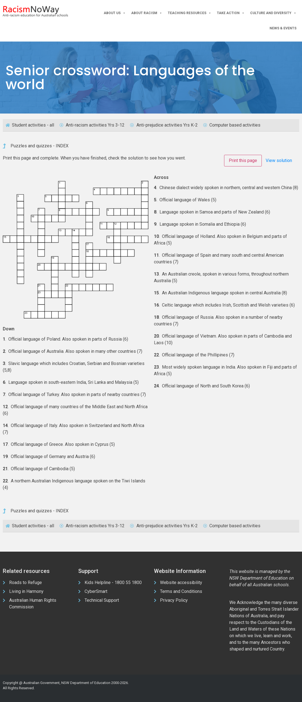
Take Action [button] (231, 13)
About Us (115, 13)
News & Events (283, 28)
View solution (279, 160)
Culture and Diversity (273, 13)
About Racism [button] (146, 13)
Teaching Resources (189, 13)
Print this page (243, 160)
